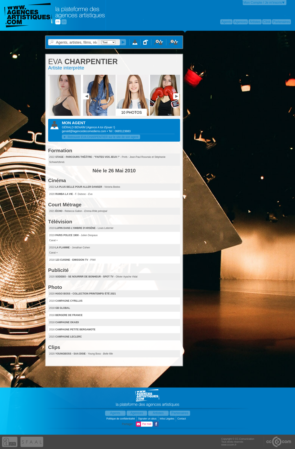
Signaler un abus (147, 418)
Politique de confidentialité (121, 418)
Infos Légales (167, 418)
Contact (182, 418)
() (100, 127)
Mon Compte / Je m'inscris (262, 2)
